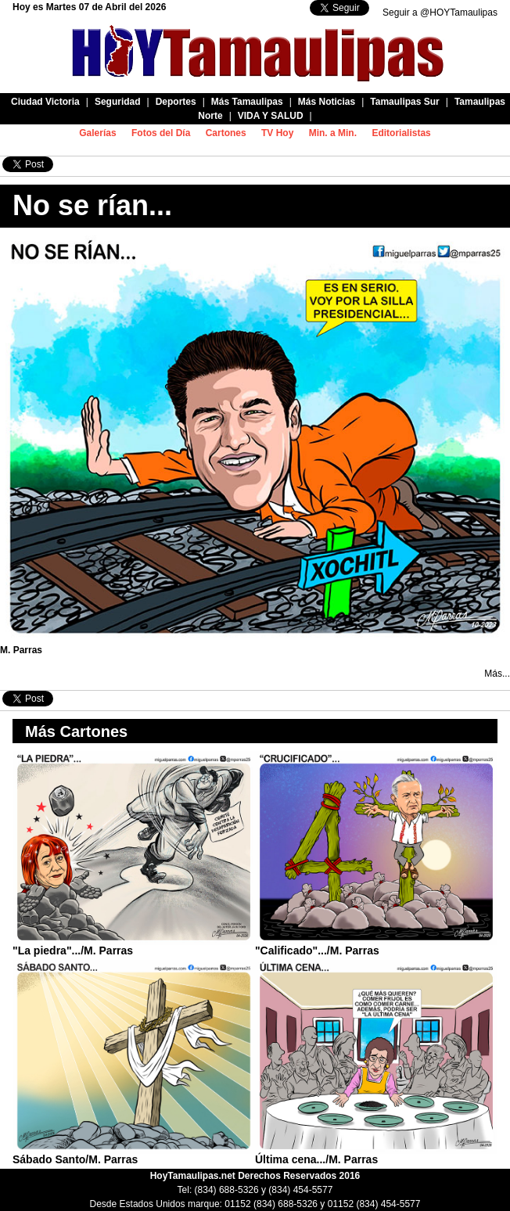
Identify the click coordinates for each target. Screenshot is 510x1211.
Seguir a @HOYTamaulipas (439, 12)
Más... (497, 673)
